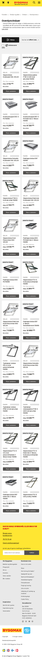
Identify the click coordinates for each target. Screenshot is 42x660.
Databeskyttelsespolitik (9, 640)
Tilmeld (31, 552)
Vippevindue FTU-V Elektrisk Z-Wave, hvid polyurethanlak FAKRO (30, 454)
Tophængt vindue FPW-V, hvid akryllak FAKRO (10, 409)
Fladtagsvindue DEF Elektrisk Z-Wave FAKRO (10, 497)
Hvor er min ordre (26, 564)
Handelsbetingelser (26, 580)
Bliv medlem (6, 578)
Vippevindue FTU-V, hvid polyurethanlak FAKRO (30, 282)
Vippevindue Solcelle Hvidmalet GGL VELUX (11, 159)
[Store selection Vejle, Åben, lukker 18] (8, 3)
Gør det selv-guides (8, 605)
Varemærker (6, 611)
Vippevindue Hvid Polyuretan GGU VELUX (9, 240)
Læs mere (5, 29)
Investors (5, 573)
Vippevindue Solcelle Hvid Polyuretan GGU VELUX (30, 365)
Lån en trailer (25, 588)
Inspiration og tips (8, 608)
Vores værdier (7, 576)
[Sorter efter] (30, 40)
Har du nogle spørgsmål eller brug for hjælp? (20, 527)
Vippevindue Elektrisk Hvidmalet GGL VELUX (31, 199)
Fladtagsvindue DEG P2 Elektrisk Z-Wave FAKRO (30, 240)
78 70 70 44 (7, 539)
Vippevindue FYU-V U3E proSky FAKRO (30, 496)
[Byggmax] (21, 3)
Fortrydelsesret (25, 582)
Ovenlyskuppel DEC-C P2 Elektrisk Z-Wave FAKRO (31, 119)
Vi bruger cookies (17, 636)
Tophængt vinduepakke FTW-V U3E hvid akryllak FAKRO (30, 410)
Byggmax (19, 656)
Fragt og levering (26, 585)
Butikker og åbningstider (10, 564)
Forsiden (4, 14)
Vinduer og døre (15, 14)
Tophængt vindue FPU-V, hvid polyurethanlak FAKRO (9, 366)
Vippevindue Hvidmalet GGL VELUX (11, 76)
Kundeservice (26, 561)
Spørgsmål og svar (26, 574)
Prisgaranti (6, 567)
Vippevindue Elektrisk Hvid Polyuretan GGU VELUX (11, 324)
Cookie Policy (25, 599)
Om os (4, 570)
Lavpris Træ (26, 656)
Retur (22, 568)
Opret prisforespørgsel (11, 543)
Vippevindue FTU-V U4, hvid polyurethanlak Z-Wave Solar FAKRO (10, 454)
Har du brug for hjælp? (27, 571)
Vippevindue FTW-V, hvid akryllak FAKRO (10, 199)
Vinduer (24, 14)
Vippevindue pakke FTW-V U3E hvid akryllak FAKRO (30, 77)
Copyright (5, 636)
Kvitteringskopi (25, 596)
